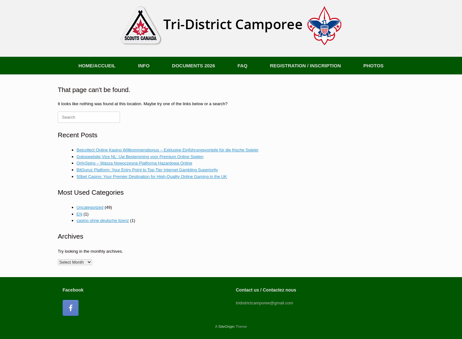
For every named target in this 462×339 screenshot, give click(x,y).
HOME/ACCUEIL (97, 65)
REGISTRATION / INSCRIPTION (305, 65)
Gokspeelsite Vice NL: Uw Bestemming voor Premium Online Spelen (140, 156)
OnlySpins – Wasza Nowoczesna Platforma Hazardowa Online (135, 163)
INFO (144, 65)
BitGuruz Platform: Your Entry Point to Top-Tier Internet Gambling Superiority (147, 169)
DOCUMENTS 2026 (193, 65)
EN (79, 214)
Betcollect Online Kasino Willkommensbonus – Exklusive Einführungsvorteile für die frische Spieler (168, 150)
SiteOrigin (226, 326)
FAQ (242, 65)
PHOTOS (374, 65)
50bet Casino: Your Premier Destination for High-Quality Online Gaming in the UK (152, 176)
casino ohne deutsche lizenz (103, 220)
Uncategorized (90, 207)
